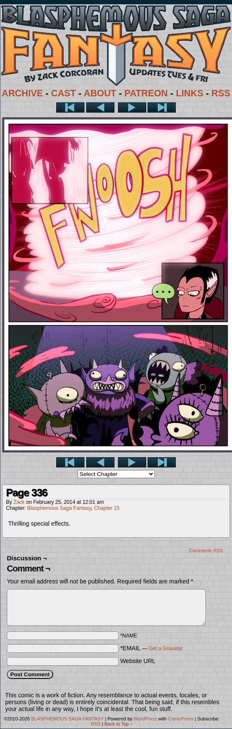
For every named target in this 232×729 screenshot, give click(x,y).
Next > (132, 107)
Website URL (137, 661)
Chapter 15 (106, 508)
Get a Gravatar (166, 649)
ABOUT (100, 93)
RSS (220, 93)
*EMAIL (151, 648)
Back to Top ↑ (118, 723)
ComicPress (180, 718)
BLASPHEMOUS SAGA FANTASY (67, 718)
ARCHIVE (22, 93)
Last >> (162, 107)
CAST (63, 93)
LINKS (189, 93)
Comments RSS (206, 550)
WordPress (145, 718)
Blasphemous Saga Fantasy (59, 508)
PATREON (146, 93)
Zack (18, 502)
